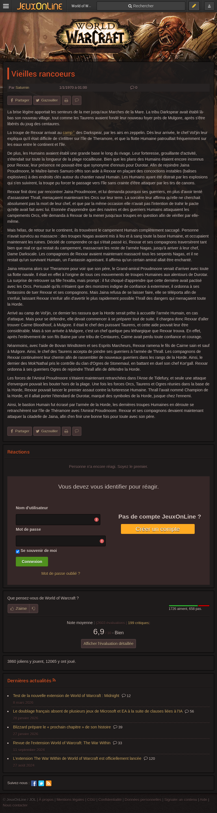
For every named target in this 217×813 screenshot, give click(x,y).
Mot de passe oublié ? (61, 573)
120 (149, 758)
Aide (203, 799)
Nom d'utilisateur (32, 508)
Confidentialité (110, 799)
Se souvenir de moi (39, 550)
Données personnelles (143, 799)
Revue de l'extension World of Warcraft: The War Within (61, 743)
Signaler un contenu (180, 799)
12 (126, 696)
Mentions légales (70, 799)
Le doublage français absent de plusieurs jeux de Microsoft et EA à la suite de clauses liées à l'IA (98, 711)
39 (117, 727)
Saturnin (22, 87)
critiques (138, 623)
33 (117, 743)
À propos (46, 799)
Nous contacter (15, 805)
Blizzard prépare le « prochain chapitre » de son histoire (62, 727)
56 (189, 711)
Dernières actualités (29, 680)
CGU (91, 799)
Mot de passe (28, 529)
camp (67, 132)
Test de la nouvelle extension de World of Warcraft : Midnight (66, 695)
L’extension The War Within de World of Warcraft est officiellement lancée (77, 758)
